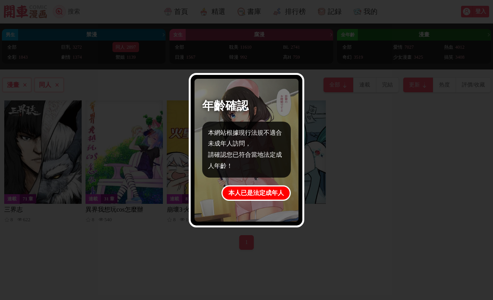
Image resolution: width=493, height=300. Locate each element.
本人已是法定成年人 (256, 193)
